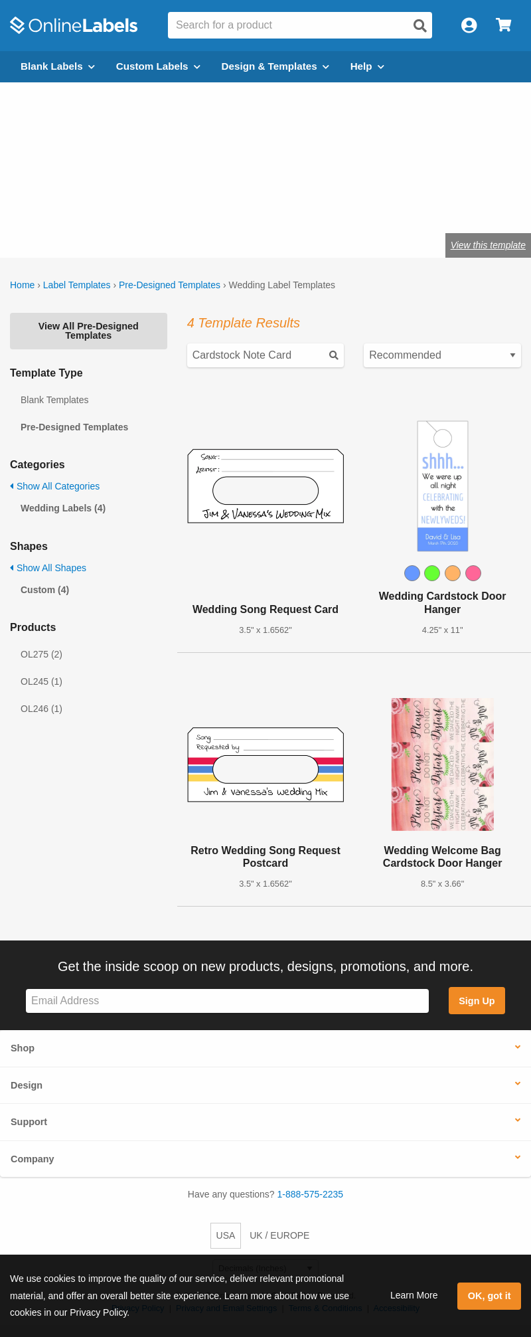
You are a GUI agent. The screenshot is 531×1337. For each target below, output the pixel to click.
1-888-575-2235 (310, 1194)
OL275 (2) (41, 654)
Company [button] (32, 1159)
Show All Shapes (48, 568)
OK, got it (489, 1296)
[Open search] (420, 26)
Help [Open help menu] (367, 66)
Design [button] (26, 1085)
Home (22, 285)
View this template (488, 245)
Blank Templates (54, 400)
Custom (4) (45, 589)
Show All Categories (55, 486)
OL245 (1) (41, 681)
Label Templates (77, 285)
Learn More (414, 1295)
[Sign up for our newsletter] (227, 1001)
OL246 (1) (41, 708)
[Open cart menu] (503, 25)
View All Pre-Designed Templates (88, 331)
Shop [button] (23, 1048)
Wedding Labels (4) (63, 508)
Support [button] (29, 1121)
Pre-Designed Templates (169, 285)
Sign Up (476, 1001)
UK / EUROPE (279, 1235)
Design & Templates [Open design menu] (275, 66)
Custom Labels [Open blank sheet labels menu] (158, 66)
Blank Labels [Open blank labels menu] (58, 66)
